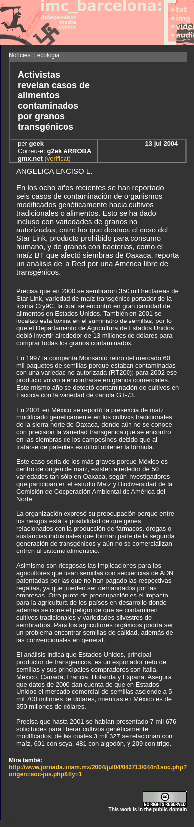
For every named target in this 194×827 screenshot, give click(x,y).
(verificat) (57, 158)
